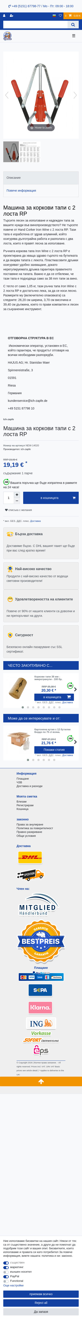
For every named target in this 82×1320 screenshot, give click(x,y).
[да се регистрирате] (12, 15)
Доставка (35, 521)
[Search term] (35, 24)
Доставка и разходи (29, 786)
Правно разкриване (29, 832)
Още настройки (13, 1285)
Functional (16, 1280)
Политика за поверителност (35, 828)
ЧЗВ (19, 782)
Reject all (41, 1303)
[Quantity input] (8, 498)
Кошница (22, 809)
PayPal (14, 1276)
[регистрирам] (5, 15)
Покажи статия (54, 749)
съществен (17, 1262)
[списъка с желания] (60, 15)
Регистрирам (25, 805)
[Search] (73, 24)
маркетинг (17, 1267)
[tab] (41, 177)
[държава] (54, 15)
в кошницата (58, 498)
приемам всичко (41, 1294)
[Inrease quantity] (17, 495)
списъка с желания (18, 510)
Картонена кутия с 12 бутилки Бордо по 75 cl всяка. (52, 730)
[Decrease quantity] (17, 501)
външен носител (21, 1271)
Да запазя (41, 1311)
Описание (14, 177)
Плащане (23, 778)
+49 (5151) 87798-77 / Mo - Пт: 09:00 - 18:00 (41, 6)
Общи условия (26, 835)
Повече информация (21, 190)
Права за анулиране (30, 824)
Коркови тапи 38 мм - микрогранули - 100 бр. (48, 678)
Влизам (21, 801)
